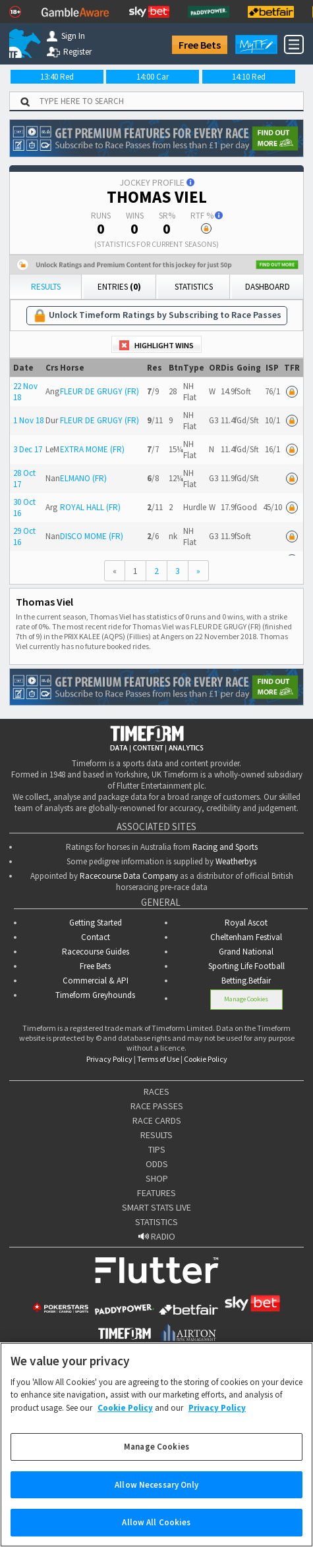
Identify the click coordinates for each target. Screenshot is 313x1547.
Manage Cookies (246, 999)
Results (46, 286)
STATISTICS (156, 1222)
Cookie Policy (205, 1059)
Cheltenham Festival (246, 937)
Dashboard (267, 286)
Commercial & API (95, 980)
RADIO (156, 1236)
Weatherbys (235, 861)
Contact (95, 937)
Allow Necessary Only (156, 1500)
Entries (119, 286)
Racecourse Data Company (129, 875)
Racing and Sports (225, 846)
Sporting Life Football (246, 966)
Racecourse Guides (95, 951)
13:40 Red (57, 76)
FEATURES (156, 1193)
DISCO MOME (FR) (91, 536)
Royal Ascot (246, 922)
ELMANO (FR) (83, 478)
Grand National (246, 951)
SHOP (157, 1178)
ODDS (157, 1164)
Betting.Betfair (246, 980)
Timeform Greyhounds (95, 995)
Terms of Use (158, 1059)
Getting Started (95, 922)
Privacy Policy (109, 1059)
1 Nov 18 (28, 420)
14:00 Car (152, 76)
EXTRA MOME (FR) (92, 449)
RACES (156, 1091)
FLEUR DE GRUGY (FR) (99, 391)
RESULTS (156, 1135)
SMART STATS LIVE (156, 1207)
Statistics (194, 286)
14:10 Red (249, 76)
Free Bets (200, 44)
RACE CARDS (156, 1120)
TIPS (156, 1149)
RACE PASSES (156, 1106)
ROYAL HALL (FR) (90, 507)
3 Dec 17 (27, 449)
